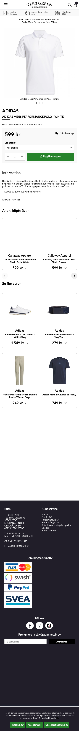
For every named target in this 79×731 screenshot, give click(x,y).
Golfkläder (29, 19)
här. (57, 718)
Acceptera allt (34, 724)
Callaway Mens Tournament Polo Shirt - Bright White (20, 260)
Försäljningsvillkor (50, 520)
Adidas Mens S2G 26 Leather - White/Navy (19, 336)
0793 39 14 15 (16, 533)
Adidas (10, 110)
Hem (21, 19)
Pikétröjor (54, 19)
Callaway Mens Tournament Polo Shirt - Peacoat (59, 260)
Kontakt (45, 514)
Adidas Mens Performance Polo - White (39, 22)
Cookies (45, 527)
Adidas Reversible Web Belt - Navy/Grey (59, 336)
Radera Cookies (49, 530)
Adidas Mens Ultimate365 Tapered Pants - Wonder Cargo (20, 396)
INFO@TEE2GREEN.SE (22, 536)
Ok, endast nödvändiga (56, 724)
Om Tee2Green (49, 517)
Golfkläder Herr (42, 19)
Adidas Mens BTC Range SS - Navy (59, 394)
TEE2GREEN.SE (12, 515)
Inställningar (17, 724)
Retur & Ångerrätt (50, 522)
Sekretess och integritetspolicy (56, 525)
